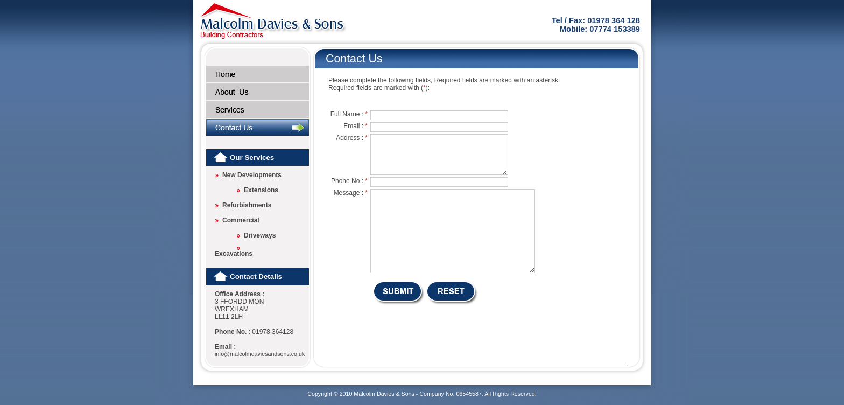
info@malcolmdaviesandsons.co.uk (260, 354)
